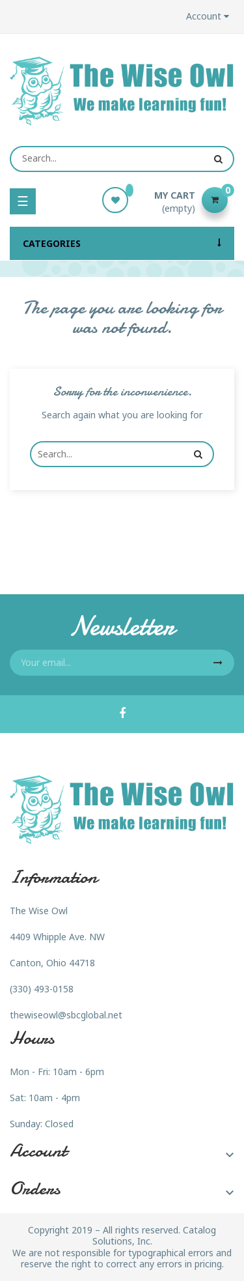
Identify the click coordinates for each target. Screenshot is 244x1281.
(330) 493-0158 (42, 989)
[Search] (122, 159)
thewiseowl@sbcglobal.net (66, 1015)
